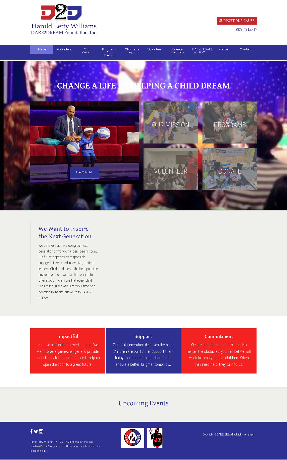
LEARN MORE (84, 172)
